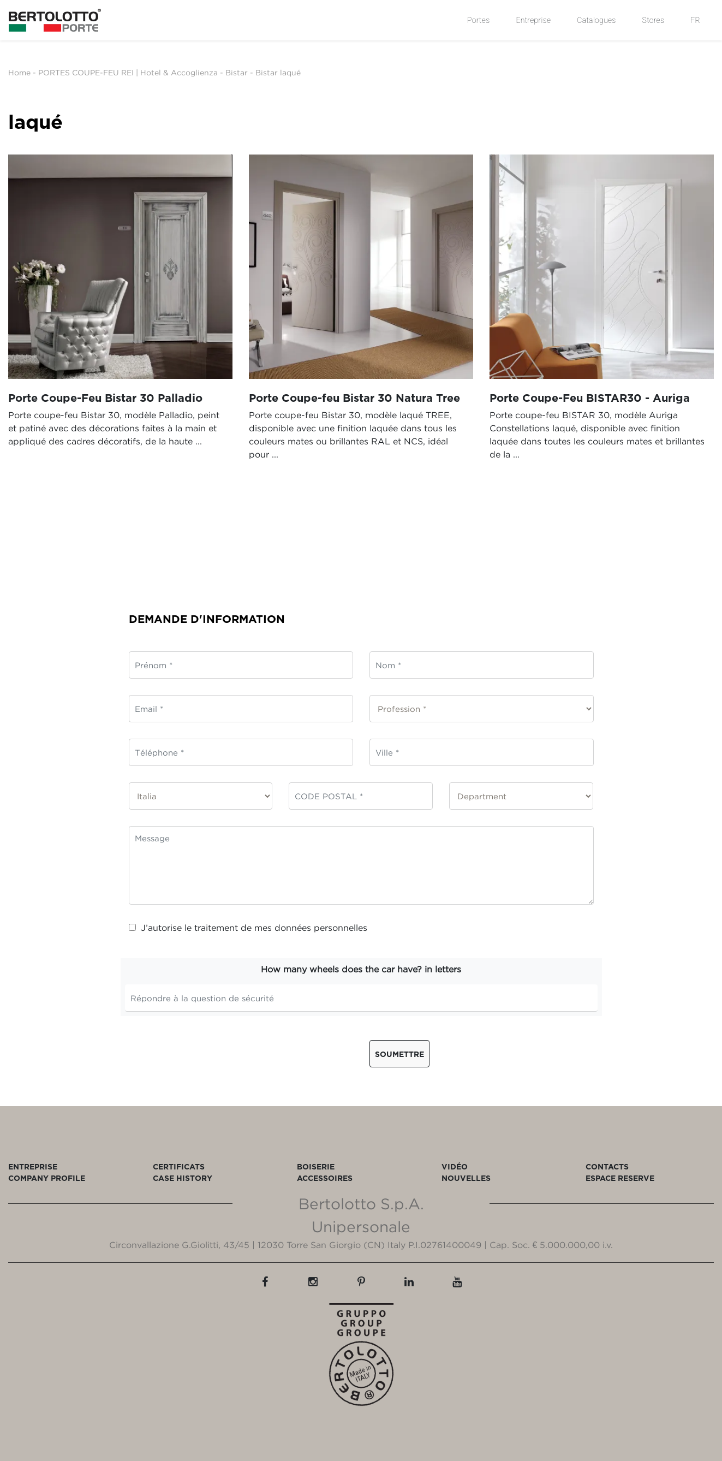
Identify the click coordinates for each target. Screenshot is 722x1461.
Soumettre (399, 1054)
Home (19, 72)
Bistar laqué (278, 72)
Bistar (236, 72)
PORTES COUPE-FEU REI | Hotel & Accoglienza (128, 72)
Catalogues (596, 20)
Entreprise (533, 20)
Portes (478, 20)
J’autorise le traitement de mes (248, 928)
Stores (653, 20)
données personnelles (321, 928)
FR (695, 20)
